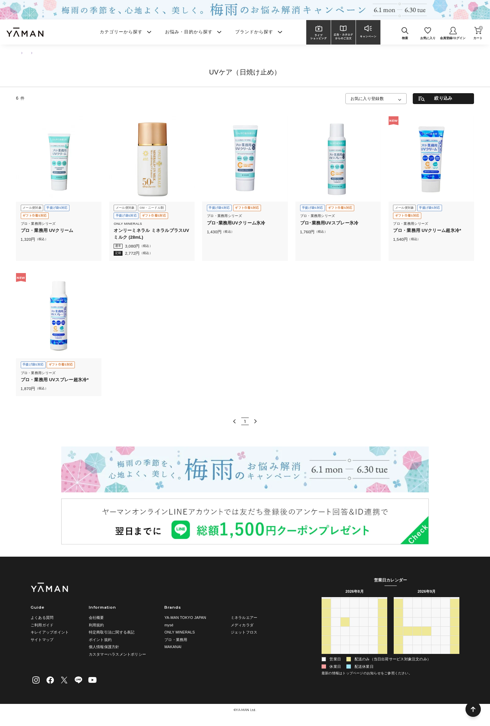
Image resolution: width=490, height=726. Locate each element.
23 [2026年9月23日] (426, 639)
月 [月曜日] (336, 602)
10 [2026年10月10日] (455, 657)
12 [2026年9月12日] (455, 620)
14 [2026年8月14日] (373, 629)
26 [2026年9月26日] (455, 639)
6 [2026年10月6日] (417, 657)
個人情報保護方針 (104, 647)
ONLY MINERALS (179, 632)
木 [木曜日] (363, 602)
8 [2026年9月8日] (417, 620)
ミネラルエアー (244, 617)
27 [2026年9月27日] (398, 648)
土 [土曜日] (383, 602)
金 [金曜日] (373, 602)
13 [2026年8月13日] (364, 629)
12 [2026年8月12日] (354, 629)
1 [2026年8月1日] (382, 611)
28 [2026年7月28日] (345, 611)
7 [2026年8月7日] (373, 620)
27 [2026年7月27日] (335, 611)
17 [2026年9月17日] (436, 629)
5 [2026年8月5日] (354, 620)
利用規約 (96, 625)
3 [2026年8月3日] (335, 620)
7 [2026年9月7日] (408, 620)
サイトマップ (42, 640)
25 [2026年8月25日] (345, 648)
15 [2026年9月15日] (417, 629)
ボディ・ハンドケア (47, 52)
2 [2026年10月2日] (445, 648)
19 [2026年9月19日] (455, 629)
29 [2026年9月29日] (417, 648)
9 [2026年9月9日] (426, 620)
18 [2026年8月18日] (345, 639)
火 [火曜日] (345, 602)
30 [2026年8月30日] (326, 657)
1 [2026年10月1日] (436, 648)
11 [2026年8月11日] (345, 629)
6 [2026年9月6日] (398, 620)
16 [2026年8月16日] (326, 639)
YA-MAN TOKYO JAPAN (185, 617)
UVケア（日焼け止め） (87, 52)
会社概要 (96, 617)
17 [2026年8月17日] (335, 639)
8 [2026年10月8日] (436, 657)
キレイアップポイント (50, 632)
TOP (19, 52)
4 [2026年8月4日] (345, 620)
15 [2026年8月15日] (382, 629)
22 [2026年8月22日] (382, 639)
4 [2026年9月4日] (373, 657)
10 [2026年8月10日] (335, 629)
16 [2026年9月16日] (426, 629)
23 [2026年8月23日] (326, 648)
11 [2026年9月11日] (445, 620)
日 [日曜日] (326, 602)
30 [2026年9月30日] (426, 648)
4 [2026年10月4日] (398, 657)
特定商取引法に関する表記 (112, 632)
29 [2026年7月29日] (354, 611)
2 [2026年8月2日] (326, 620)
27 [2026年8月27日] (364, 648)
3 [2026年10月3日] (455, 648)
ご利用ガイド (42, 625)
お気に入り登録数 (367, 98)
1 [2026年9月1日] (345, 657)
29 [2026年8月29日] (382, 648)
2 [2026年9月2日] (354, 657)
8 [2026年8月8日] (382, 620)
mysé (169, 625)
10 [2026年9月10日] (436, 620)
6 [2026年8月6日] (364, 620)
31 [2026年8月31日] (335, 657)
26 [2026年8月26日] (354, 648)
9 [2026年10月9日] (445, 657)
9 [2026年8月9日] (326, 629)
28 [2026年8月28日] (373, 648)
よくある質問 (42, 617)
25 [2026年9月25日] (445, 639)
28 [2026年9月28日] (408, 648)
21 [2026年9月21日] (408, 639)
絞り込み (443, 98)
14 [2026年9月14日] (408, 629)
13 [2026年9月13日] (398, 629)
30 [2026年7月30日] (364, 611)
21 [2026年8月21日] (373, 639)
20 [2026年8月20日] (364, 639)
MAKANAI (172, 647)
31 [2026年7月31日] (373, 611)
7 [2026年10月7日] (426, 657)
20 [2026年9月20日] (398, 639)
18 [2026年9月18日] (445, 629)
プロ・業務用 (175, 640)
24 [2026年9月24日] (436, 639)
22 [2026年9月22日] (417, 639)
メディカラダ (242, 625)
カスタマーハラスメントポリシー (117, 654)
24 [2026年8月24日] (335, 648)
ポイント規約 (100, 640)
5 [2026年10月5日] (408, 657)
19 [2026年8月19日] (354, 639)
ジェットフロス (244, 632)
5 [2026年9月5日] (382, 657)
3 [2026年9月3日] (364, 657)
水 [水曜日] (354, 602)
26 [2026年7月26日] (326, 611)
